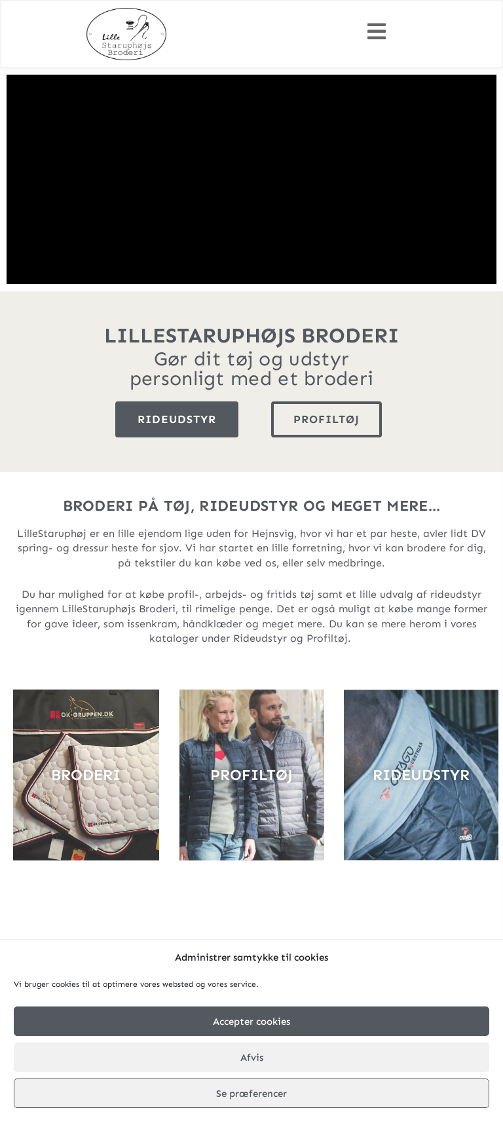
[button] (376, 32)
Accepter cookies (251, 1021)
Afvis (251, 1057)
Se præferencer (251, 1093)
